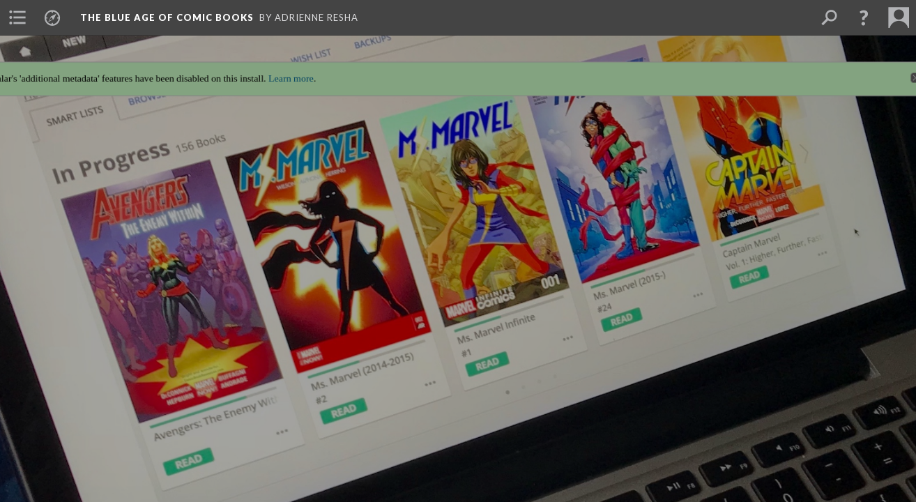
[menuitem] (17, 17)
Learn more (286, 72)
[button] (863, 17)
